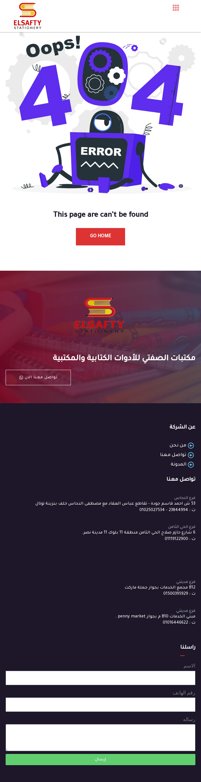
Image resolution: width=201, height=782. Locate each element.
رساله (189, 719)
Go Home (100, 236)
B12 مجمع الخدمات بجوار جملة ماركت (160, 588)
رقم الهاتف (184, 693)
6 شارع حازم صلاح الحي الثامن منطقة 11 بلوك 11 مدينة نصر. (138, 533)
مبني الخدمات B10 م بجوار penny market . (155, 617)
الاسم (189, 666)
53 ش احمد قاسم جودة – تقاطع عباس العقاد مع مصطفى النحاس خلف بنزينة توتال (115, 504)
